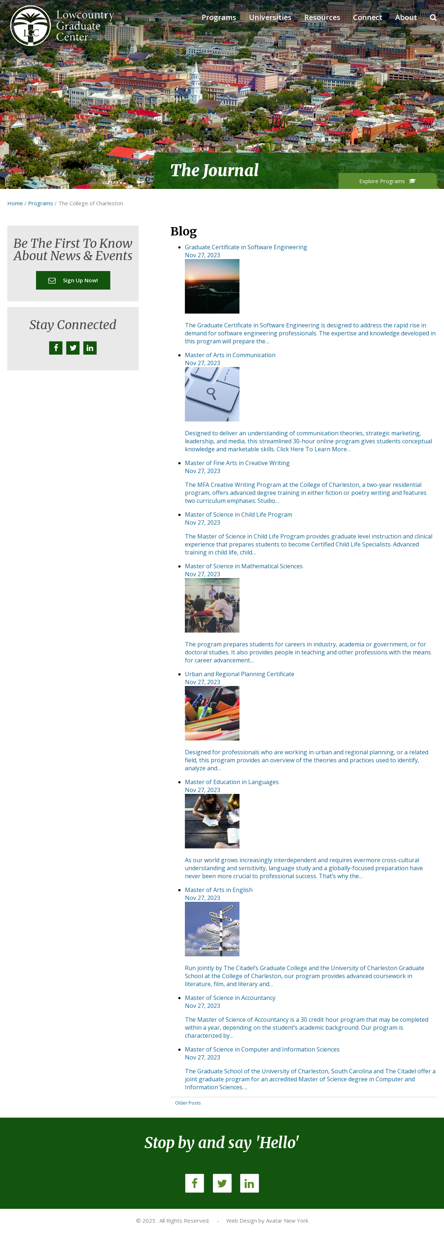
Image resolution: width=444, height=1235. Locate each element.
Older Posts (188, 1102)
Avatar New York (287, 1220)
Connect (367, 17)
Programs (219, 17)
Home (15, 203)
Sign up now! (73, 280)
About (406, 17)
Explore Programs (387, 181)
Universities (270, 17)
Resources (322, 17)
